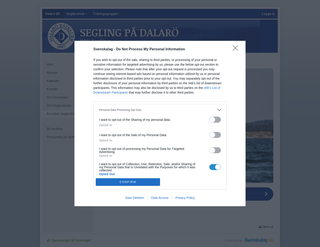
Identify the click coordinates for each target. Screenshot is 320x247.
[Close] (237, 49)
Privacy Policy (185, 198)
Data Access (160, 198)
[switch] (215, 120)
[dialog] (160, 123)
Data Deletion (134, 198)
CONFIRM (128, 181)
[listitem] (160, 110)
